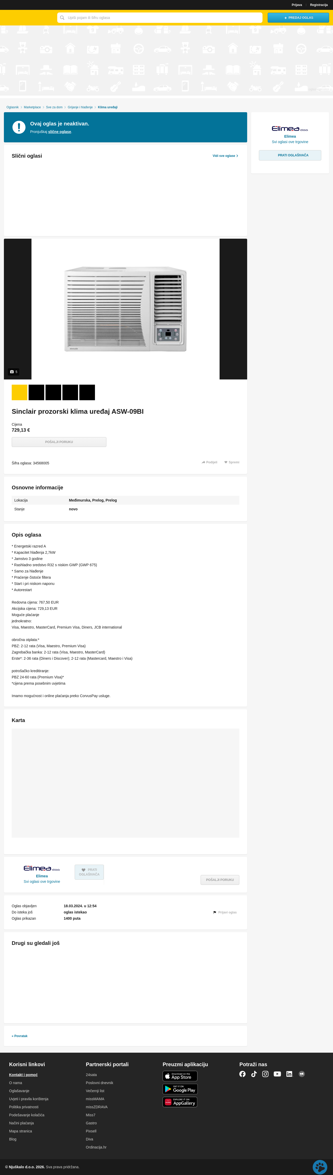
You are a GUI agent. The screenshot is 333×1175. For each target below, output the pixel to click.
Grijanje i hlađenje (80, 107)
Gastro (91, 1123)
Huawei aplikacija (180, 1102)
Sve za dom (54, 107)
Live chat (320, 1167)
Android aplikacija (180, 1089)
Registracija (319, 5)
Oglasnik (13, 107)
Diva (89, 1139)
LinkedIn (289, 1074)
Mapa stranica (20, 1131)
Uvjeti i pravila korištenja (28, 1099)
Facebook (242, 1074)
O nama (15, 1083)
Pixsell (91, 1131)
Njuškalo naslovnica (27, 18)
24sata (91, 1075)
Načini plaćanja (21, 1123)
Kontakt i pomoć (23, 1075)
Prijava (297, 5)
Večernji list (95, 1091)
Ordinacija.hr (96, 1147)
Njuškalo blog (302, 1074)
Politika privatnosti (24, 1107)
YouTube (277, 1074)
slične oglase (59, 132)
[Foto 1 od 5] (19, 392)
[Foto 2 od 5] (36, 392)
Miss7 (90, 1115)
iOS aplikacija (180, 1076)
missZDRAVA (96, 1107)
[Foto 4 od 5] (70, 392)
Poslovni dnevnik (99, 1083)
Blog (12, 1139)
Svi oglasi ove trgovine (42, 881)
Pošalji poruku (59, 442)
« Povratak (20, 1036)
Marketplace (32, 107)
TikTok (254, 1074)
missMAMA (95, 1099)
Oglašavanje (19, 1091)
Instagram (265, 1074)
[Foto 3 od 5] (53, 392)
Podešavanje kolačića (26, 1115)
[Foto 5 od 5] (87, 392)
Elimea (42, 876)
